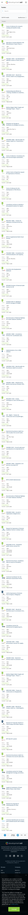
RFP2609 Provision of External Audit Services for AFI (15, 286)
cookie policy (14, 904)
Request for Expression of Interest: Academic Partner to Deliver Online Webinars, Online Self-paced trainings (15, 529)
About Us (17, 870)
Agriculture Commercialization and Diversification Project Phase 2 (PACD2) (15, 43)
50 (18, 835)
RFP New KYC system (11, 739)
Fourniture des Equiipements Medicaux (13, 270)
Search (5, 11)
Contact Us (17, 872)
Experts (3, 872)
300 (25, 835)
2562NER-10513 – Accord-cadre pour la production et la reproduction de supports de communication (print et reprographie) (15, 448)
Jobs (2, 870)
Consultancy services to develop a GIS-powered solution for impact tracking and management (15, 205)
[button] (2, 2)
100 (21, 835)
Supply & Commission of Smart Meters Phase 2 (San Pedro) (14, 788)
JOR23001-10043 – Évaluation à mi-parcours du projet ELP (15, 464)
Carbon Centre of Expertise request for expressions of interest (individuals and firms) (15, 172)
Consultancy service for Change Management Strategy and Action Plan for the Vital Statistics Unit (14, 772)
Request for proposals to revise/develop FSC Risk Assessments (12, 804)
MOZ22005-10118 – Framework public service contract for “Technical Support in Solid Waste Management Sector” (14, 545)
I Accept (14, 909)
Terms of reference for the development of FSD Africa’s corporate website (13, 189)
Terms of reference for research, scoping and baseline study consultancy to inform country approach (14, 27)
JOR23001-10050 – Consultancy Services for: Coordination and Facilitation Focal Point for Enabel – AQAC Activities (15, 334)
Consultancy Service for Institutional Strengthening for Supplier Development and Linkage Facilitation (15, 626)
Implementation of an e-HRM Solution (13, 351)
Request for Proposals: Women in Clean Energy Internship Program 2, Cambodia (15, 723)
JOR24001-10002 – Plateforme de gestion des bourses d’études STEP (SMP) (15, 383)
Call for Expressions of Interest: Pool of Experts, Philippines (14, 593)
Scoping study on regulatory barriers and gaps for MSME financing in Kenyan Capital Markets (15, 302)
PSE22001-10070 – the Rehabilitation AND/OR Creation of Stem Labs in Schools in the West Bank (15, 59)
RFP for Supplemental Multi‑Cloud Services (15, 237)
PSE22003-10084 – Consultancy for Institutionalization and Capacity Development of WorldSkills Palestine (15, 253)
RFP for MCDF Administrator (13, 479)
